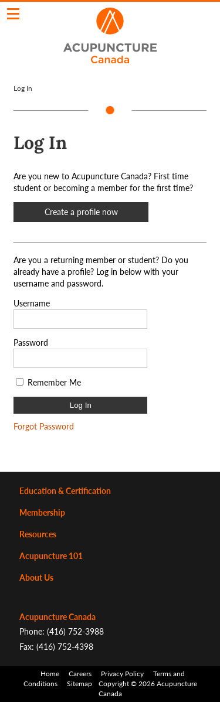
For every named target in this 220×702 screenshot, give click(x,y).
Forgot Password (43, 426)
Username (31, 303)
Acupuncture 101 (51, 556)
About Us (36, 577)
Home (49, 673)
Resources (37, 534)
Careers (80, 673)
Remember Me (54, 382)
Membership (42, 512)
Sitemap (79, 683)
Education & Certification (65, 491)
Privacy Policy (122, 673)
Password (30, 342)
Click (13, 13)
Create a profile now (81, 212)
